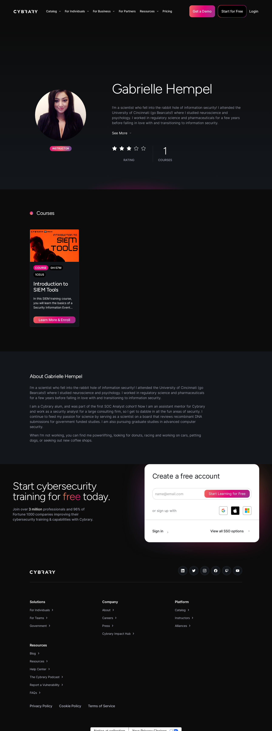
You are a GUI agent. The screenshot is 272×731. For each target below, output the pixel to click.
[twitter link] (193, 565)
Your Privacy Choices (149, 725)
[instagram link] (205, 565)
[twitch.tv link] (226, 565)
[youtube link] (237, 565)
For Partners (127, 11)
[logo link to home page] (42, 567)
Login (253, 11)
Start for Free (232, 11)
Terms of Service (101, 700)
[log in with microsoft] (247, 505)
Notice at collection (109, 725)
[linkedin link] (182, 565)
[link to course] (54, 275)
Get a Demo (202, 11)
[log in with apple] (235, 505)
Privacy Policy (41, 700)
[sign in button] (162, 525)
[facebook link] (215, 565)
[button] (53, 11)
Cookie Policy (70, 700)
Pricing (167, 11)
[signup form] (201, 488)
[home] (26, 11)
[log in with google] (223, 505)
